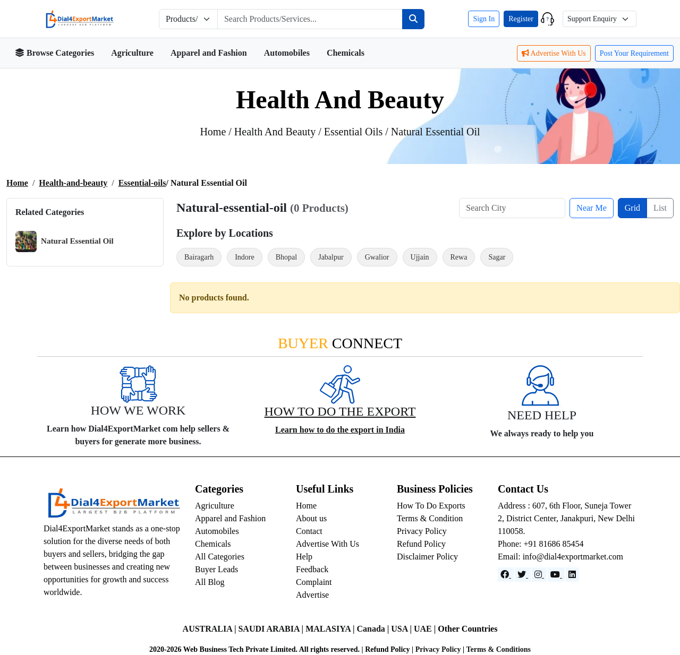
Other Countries (467, 628)
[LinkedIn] (572, 574)
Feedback (312, 569)
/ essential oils (351, 131)
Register (520, 19)
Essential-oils (142, 182)
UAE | (426, 628)
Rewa (459, 257)
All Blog (210, 582)
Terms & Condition (430, 518)
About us (311, 518)
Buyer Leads (216, 569)
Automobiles (287, 52)
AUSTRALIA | (211, 628)
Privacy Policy (422, 531)
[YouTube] (556, 574)
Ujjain (420, 257)
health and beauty (276, 131)
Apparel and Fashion (209, 52)
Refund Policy (421, 543)
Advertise (312, 594)
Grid (632, 207)
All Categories (219, 556)
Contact (309, 531)
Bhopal (286, 257)
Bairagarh (199, 257)
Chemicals (345, 52)
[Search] (413, 19)
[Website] (523, 574)
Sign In (484, 19)
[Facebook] (506, 574)
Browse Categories (54, 52)
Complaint (314, 582)
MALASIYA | (330, 628)
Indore (244, 257)
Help (304, 556)
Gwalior (377, 257)
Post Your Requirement (634, 53)
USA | (402, 628)
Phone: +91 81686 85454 (540, 543)
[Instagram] (539, 574)
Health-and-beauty (73, 182)
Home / (217, 131)
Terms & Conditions (498, 649)
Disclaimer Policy (427, 556)
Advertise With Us (554, 53)
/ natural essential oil (432, 131)
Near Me (591, 207)
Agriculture (132, 52)
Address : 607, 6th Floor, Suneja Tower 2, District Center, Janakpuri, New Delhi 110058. (566, 518)
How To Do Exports (431, 505)
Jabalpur (330, 257)
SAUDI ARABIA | (271, 628)
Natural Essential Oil (64, 241)
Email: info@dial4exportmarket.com (560, 556)
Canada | (373, 628)
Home (17, 182)
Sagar (496, 257)
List (660, 207)
